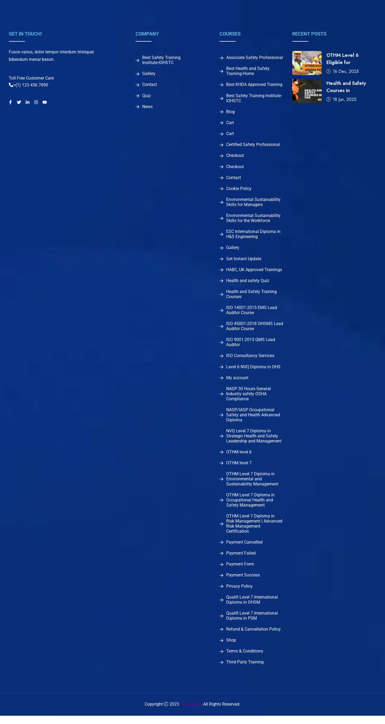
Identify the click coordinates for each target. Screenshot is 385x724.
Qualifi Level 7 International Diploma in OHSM (252, 607)
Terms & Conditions (244, 659)
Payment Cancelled (244, 548)
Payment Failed (241, 559)
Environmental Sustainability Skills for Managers (253, 204)
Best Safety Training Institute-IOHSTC (161, 60)
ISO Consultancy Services (250, 360)
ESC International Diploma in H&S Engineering (253, 237)
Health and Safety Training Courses (251, 298)
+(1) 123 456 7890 (28, 85)
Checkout (235, 157)
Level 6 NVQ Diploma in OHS (253, 371)
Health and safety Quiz (247, 284)
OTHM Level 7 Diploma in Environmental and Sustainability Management (252, 484)
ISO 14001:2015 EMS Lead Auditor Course (251, 314)
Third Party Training (245, 670)
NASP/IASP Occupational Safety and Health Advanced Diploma (253, 419)
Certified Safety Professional (253, 146)
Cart (230, 123)
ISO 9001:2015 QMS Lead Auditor (250, 346)
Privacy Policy (239, 593)
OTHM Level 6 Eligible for (342, 59)
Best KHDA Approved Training (254, 85)
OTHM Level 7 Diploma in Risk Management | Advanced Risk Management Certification (254, 530)
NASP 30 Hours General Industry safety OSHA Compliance (248, 398)
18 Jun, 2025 (341, 99)
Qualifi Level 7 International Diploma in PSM (252, 623)
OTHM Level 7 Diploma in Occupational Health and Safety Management (250, 506)
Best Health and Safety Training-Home (248, 71)
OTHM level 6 (239, 457)
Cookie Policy (239, 190)
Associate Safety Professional (254, 57)
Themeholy (190, 712)
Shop (231, 648)
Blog (230, 112)
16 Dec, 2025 (342, 71)
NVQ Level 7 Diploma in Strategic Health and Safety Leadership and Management (254, 441)
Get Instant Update (243, 261)
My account (237, 382)
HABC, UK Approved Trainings (254, 272)
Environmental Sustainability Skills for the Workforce (253, 220)
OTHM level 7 (239, 468)
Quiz (146, 96)
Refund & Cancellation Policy (253, 636)
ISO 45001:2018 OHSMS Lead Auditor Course (254, 330)
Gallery (148, 74)
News (147, 107)
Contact (149, 85)
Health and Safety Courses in (346, 87)
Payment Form (240, 570)
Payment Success (243, 582)
